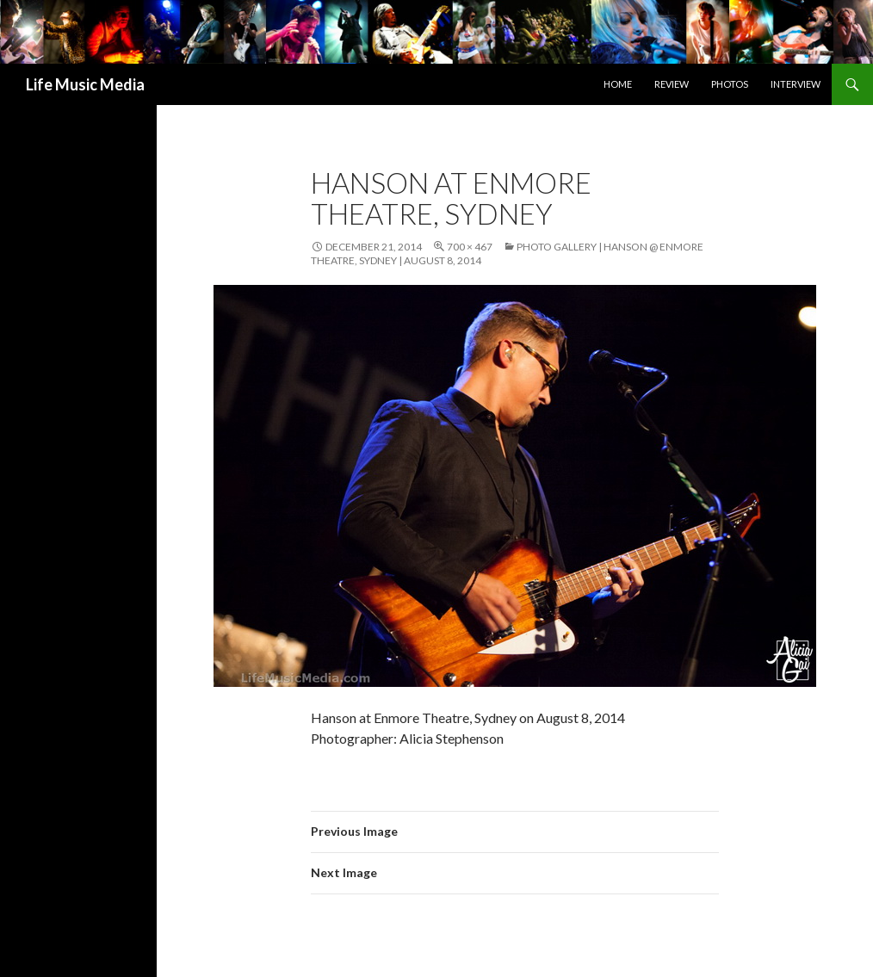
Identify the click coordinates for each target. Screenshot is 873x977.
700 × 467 (469, 246)
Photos (729, 84)
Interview (795, 84)
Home (618, 84)
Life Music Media (85, 84)
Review (671, 84)
